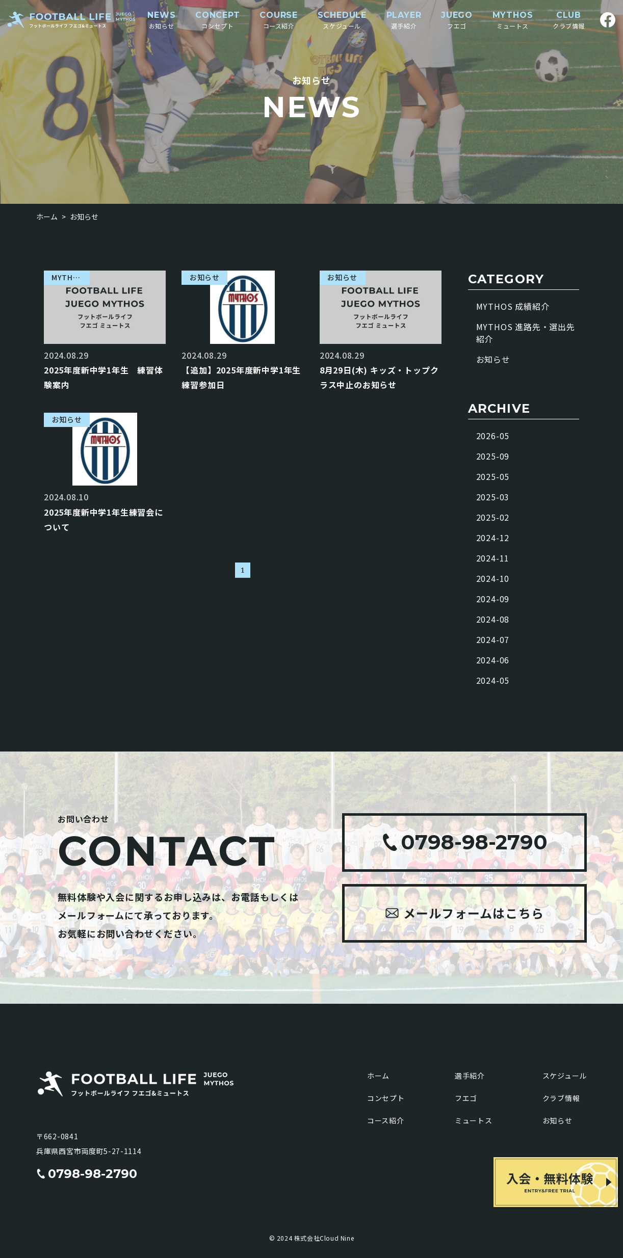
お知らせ (493, 359)
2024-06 (493, 660)
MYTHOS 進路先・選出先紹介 (525, 332)
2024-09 (493, 599)
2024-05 (493, 680)
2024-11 (493, 558)
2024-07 (493, 639)
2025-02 (493, 517)
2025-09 (493, 456)
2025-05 (493, 476)
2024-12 (493, 537)
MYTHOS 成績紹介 (513, 306)
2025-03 (493, 497)
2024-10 (493, 578)
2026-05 (493, 436)
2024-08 (493, 619)
